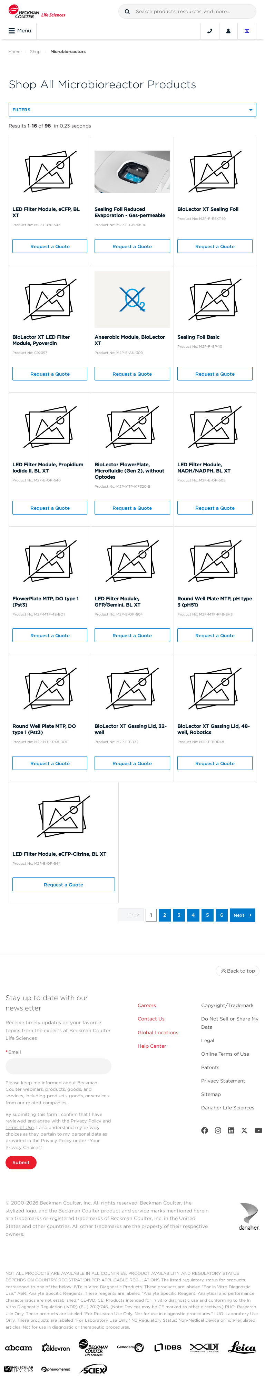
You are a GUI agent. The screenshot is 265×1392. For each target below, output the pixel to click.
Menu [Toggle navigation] (20, 31)
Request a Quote (50, 246)
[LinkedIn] (231, 1132)
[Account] (228, 31)
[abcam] (18, 1349)
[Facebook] (204, 1132)
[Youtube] (259, 1132)
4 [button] (193, 915)
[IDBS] (168, 1349)
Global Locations (158, 1032)
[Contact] (209, 31)
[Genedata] (130, 1349)
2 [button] (164, 915)
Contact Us (151, 1019)
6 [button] (221, 915)
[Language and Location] (247, 31)
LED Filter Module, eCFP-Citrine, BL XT (59, 854)
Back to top (237, 970)
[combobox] (187, 11)
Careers (147, 1005)
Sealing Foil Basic (198, 337)
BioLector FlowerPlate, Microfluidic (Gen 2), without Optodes (129, 471)
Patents (210, 1067)
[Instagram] (218, 1132)
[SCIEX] (93, 1370)
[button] (127, 12)
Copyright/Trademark (227, 1005)
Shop (35, 51)
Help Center (152, 1046)
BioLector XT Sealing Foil (207, 209)
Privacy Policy (86, 1121)
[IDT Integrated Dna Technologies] (205, 1349)
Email (13, 1052)
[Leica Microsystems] (242, 1349)
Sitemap (211, 1094)
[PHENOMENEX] (56, 1370)
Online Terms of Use (225, 1054)
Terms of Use (20, 1127)
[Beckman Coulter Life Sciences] (93, 1349)
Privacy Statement (223, 1081)
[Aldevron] (56, 1349)
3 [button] (178, 915)
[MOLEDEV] (18, 1370)
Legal (207, 1040)
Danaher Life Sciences (227, 1107)
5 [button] (207, 915)
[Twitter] (244, 1132)
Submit (21, 1162)
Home (14, 51)
